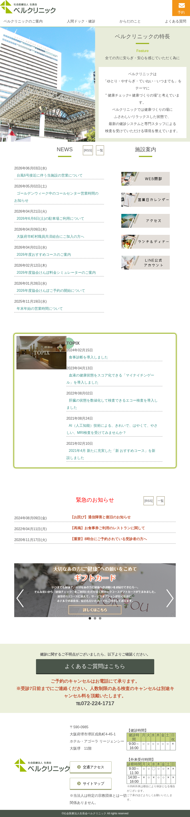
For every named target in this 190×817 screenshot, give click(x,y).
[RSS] (88, 150)
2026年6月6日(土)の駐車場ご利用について (50, 218)
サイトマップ (93, 783)
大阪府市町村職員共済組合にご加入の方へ (50, 236)
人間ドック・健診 (81, 21)
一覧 (100, 150)
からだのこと (130, 21)
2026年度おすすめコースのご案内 (44, 254)
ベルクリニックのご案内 (23, 21)
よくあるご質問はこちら (95, 666)
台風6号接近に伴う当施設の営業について (50, 175)
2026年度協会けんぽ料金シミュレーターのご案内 (56, 272)
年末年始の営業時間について (40, 308)
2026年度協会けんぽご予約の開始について (51, 290)
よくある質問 (175, 21)
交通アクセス (93, 767)
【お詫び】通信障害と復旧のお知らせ (100, 517)
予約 (181, 12)
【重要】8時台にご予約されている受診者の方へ (108, 539)
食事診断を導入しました (88, 357)
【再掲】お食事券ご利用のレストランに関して (107, 528)
